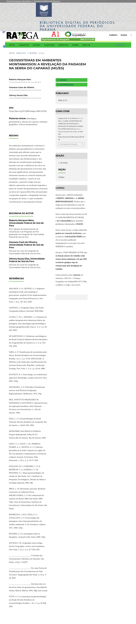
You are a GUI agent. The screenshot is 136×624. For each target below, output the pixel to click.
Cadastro (49, 45)
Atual (12, 45)
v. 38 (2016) (32, 53)
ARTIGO (63, 80)
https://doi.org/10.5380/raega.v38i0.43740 (28, 111)
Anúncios (63, 45)
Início (12, 53)
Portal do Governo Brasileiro (19, 1)
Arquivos (24, 45)
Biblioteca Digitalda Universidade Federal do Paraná (77, 26)
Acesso (36, 45)
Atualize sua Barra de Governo (47, 1)
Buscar (86, 45)
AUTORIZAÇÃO (66, 85)
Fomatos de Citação (68, 144)
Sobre (75, 45)
